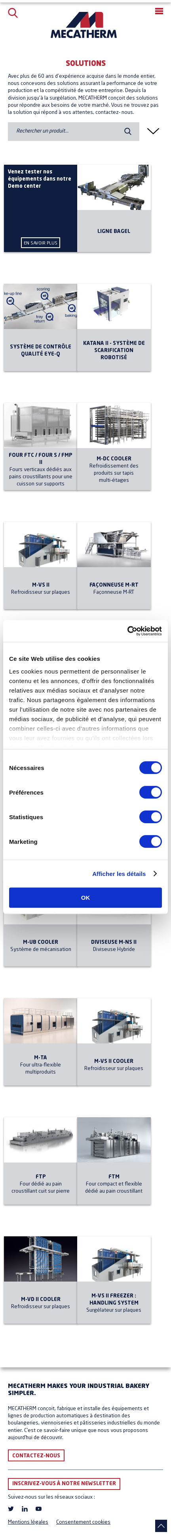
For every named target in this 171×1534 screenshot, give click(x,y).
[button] (159, 11)
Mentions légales (28, 1522)
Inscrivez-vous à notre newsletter (64, 1483)
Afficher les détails (119, 873)
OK (85, 897)
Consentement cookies (83, 1522)
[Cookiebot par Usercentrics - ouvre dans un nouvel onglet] (127, 631)
